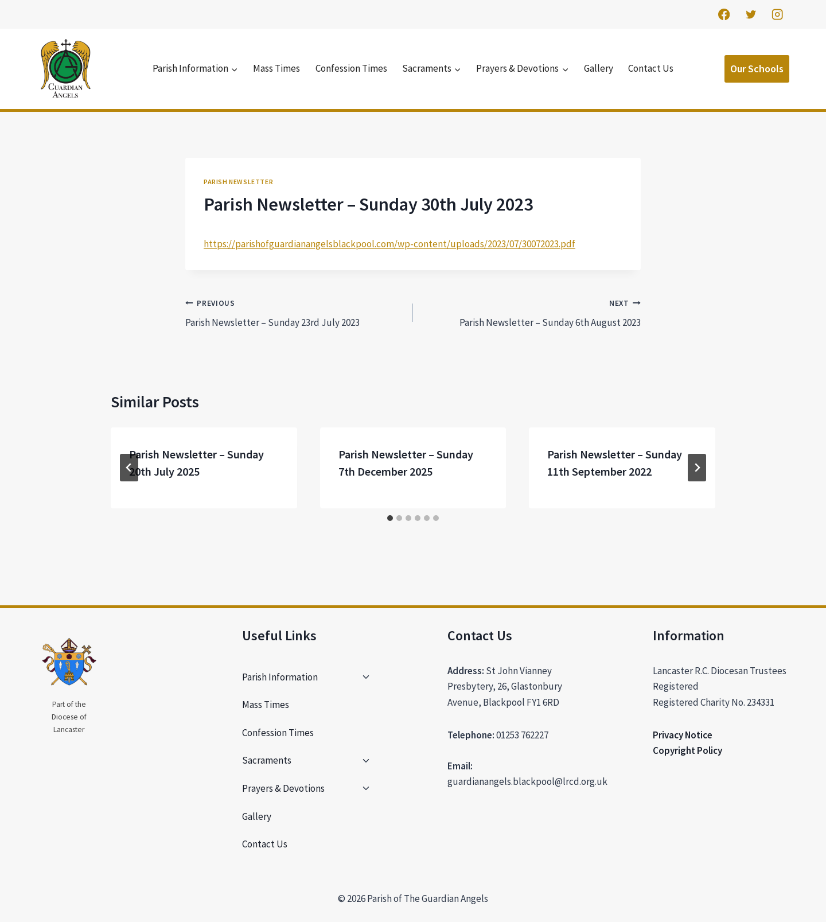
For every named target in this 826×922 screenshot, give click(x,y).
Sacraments (266, 760)
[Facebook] (723, 14)
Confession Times (351, 68)
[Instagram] (777, 14)
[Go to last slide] (129, 467)
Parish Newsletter (238, 181)
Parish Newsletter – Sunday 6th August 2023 (532, 312)
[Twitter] (750, 14)
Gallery (598, 68)
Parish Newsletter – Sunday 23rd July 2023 (294, 312)
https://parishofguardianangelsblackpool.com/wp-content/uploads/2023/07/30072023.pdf (389, 244)
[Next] (697, 467)
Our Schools (757, 68)
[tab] (390, 518)
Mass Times (276, 68)
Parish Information (280, 677)
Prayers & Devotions (283, 788)
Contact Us (650, 68)
